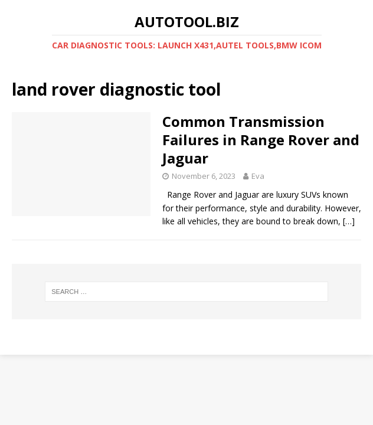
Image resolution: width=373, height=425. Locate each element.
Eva (257, 176)
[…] (349, 221)
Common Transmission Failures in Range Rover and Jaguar (260, 140)
